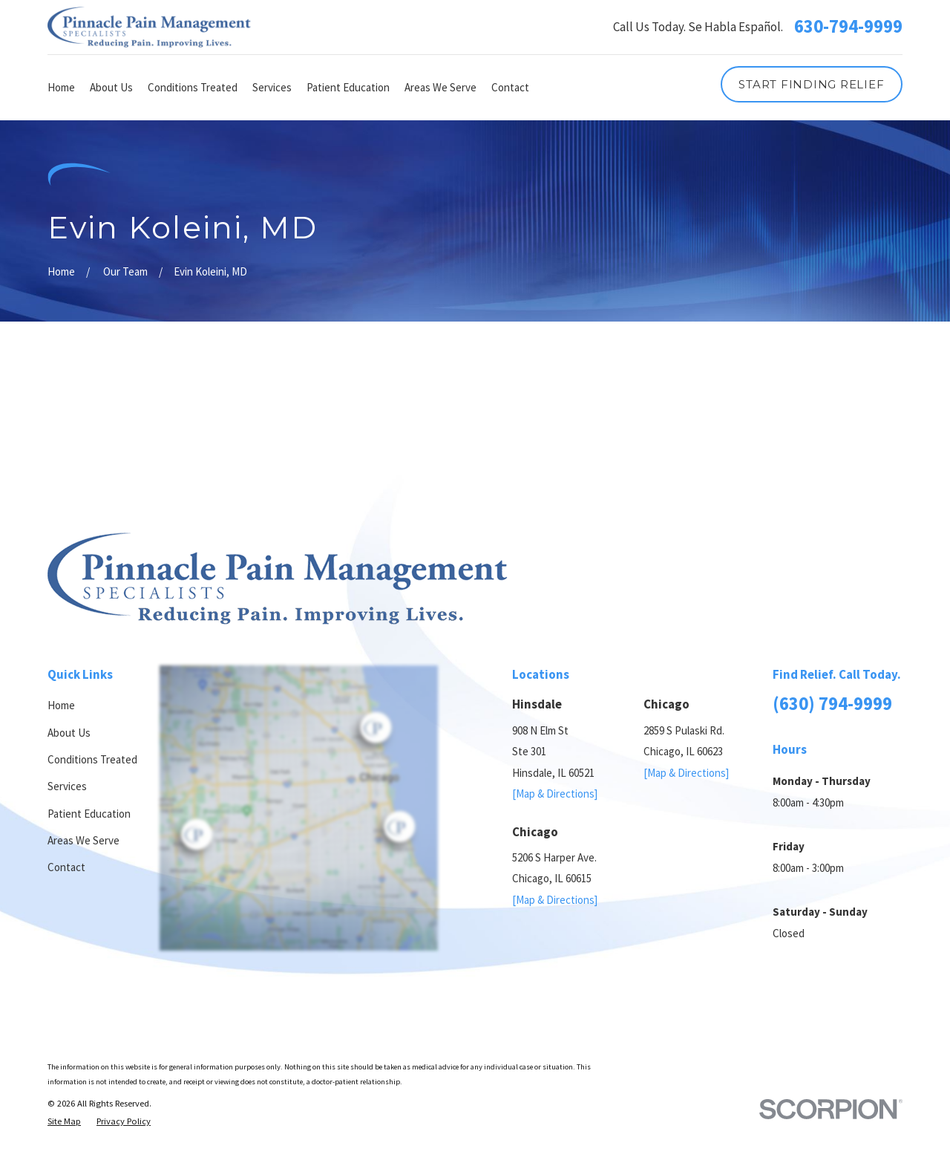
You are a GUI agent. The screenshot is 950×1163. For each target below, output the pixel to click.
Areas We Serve (83, 840)
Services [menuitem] (272, 87)
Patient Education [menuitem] (348, 87)
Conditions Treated (92, 759)
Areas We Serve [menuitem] (440, 87)
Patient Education (89, 814)
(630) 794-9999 (832, 703)
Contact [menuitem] (510, 87)
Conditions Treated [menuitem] (193, 87)
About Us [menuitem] (111, 87)
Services (67, 786)
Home (61, 705)
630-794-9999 (848, 27)
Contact (66, 867)
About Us (69, 733)
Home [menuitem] (61, 87)
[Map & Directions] (554, 793)
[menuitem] (64, 1121)
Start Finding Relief (811, 84)
